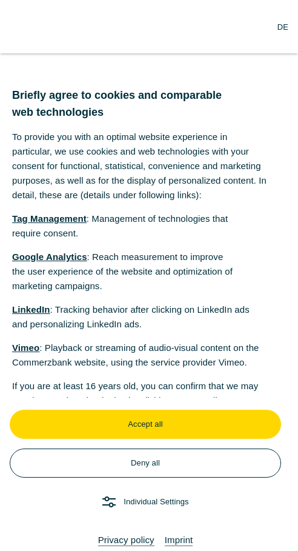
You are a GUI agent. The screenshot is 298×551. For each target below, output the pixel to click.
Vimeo (25, 347)
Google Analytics (49, 257)
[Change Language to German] (282, 27)
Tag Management (49, 218)
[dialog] (149, 275)
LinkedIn (31, 309)
